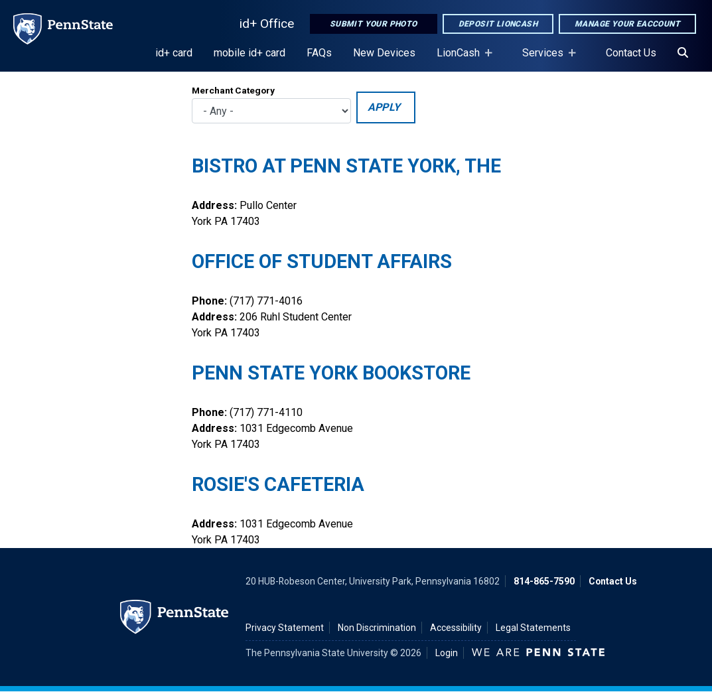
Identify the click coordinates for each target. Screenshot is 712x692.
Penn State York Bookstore (331, 373)
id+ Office (267, 23)
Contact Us (631, 52)
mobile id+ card (249, 52)
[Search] (683, 53)
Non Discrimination (377, 627)
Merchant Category (233, 90)
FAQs (319, 52)
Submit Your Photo (373, 24)
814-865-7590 (544, 581)
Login (446, 653)
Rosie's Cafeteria (278, 484)
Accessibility (456, 627)
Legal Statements (533, 627)
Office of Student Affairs (322, 261)
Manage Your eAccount (627, 24)
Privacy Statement (285, 627)
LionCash (461, 59)
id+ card (173, 52)
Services (545, 59)
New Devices (384, 52)
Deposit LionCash (498, 24)
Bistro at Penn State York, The (346, 166)
